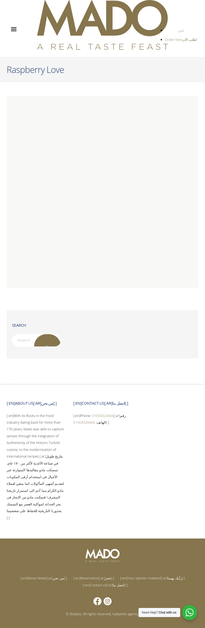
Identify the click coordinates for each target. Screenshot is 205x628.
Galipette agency (125, 613)
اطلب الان (189, 39)
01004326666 (103, 415)
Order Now (173, 39)
